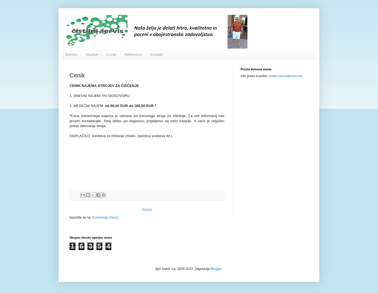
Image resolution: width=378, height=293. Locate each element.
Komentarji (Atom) (105, 217)
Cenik (111, 54)
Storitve (91, 54)
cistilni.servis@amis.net (286, 76)
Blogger (216, 269)
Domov (71, 54)
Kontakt (156, 54)
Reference (133, 54)
